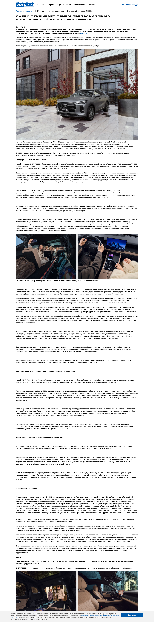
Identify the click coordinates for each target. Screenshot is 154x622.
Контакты (92, 4)
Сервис (51, 4)
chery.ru (83, 33)
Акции (68, 4)
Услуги (60, 4)
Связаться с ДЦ (131, 4)
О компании (79, 4)
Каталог (41, 4)
